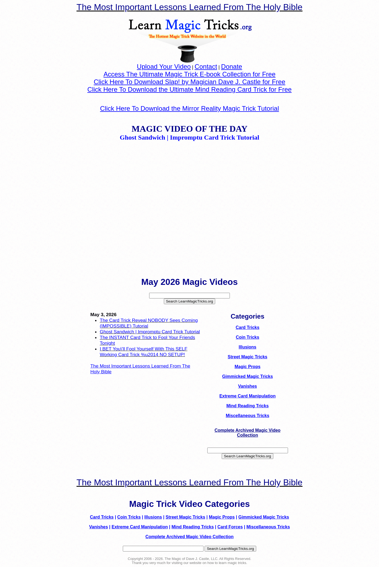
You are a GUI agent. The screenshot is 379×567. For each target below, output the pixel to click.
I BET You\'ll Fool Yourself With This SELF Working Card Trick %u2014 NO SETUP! (143, 351)
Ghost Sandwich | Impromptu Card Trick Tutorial (150, 331)
